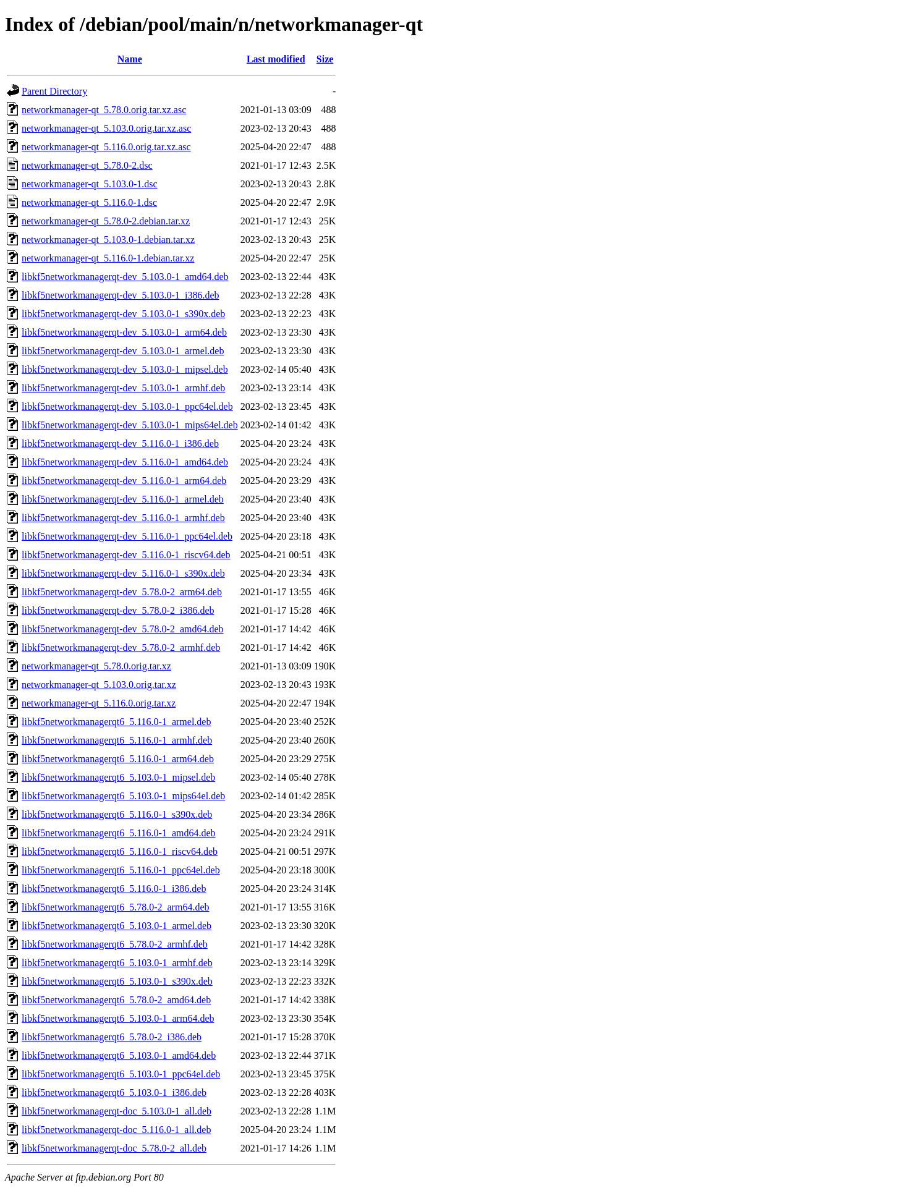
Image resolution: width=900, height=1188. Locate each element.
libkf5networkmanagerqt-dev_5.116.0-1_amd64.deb (125, 462)
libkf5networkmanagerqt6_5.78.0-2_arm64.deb (115, 907)
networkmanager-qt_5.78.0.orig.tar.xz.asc (104, 109)
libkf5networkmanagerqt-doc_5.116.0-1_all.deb (116, 1129)
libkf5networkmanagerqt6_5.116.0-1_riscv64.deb (120, 851)
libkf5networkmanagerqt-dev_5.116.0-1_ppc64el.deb (127, 536)
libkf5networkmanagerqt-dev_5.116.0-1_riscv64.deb (126, 554)
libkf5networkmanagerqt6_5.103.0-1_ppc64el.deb (121, 1074)
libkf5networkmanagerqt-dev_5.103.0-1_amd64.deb (125, 276)
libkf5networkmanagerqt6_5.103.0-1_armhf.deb (117, 962)
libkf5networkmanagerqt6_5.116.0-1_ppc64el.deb (121, 870)
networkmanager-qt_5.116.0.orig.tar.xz (99, 703)
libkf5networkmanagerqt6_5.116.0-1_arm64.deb (118, 758)
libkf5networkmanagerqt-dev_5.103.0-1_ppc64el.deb (127, 406)
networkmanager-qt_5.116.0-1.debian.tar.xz (108, 258)
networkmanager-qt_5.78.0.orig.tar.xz (96, 666)
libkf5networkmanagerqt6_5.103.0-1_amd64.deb (119, 1055)
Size (325, 59)
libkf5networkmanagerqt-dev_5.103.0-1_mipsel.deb (125, 369)
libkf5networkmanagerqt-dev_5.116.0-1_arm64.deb (124, 480)
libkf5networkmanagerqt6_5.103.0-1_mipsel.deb (118, 777)
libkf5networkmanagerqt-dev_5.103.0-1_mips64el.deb (130, 425)
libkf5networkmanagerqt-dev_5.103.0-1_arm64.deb (124, 332)
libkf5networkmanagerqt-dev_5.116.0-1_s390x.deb (123, 573)
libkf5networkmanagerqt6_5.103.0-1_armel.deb (116, 925)
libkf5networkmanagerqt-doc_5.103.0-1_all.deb (116, 1111)
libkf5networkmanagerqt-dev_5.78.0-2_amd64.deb (123, 629)
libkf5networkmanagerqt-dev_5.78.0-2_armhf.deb (121, 647)
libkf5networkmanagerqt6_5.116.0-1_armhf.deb (117, 740)
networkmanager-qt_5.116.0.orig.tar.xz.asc (106, 147)
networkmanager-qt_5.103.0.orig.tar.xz (99, 684)
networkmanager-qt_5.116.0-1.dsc (89, 202)
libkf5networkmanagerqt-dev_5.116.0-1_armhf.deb (123, 517)
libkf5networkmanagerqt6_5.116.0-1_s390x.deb (117, 814)
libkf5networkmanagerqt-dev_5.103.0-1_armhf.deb (123, 388)
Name (129, 59)
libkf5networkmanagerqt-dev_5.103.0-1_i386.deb (120, 295)
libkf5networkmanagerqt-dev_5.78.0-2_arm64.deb (122, 592)
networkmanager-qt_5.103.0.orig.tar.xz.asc (106, 128)
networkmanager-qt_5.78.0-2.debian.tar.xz (106, 221)
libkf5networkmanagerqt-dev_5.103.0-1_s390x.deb (123, 313)
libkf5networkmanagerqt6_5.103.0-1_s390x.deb (117, 981)
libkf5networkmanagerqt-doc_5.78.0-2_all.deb (114, 1148)
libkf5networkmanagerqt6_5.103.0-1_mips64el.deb (123, 796)
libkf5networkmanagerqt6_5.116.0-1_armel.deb (116, 721)
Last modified (276, 59)
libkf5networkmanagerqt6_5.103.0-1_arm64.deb (118, 1018)
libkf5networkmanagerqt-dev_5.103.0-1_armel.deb (123, 351)
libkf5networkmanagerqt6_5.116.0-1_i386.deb (114, 888)
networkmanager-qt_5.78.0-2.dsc (87, 165)
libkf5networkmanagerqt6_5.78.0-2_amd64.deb (116, 1000)
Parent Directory (54, 91)
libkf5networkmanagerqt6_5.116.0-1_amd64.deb (119, 833)
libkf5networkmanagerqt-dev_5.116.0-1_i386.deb (120, 443)
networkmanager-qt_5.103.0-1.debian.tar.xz (108, 239)
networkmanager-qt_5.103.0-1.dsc (90, 184)
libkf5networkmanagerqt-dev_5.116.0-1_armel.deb (123, 499)
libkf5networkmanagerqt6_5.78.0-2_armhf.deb (115, 944)
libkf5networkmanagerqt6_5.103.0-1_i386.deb (114, 1092)
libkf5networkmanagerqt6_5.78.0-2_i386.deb (112, 1037)
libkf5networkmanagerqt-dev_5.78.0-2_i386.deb (118, 610)
